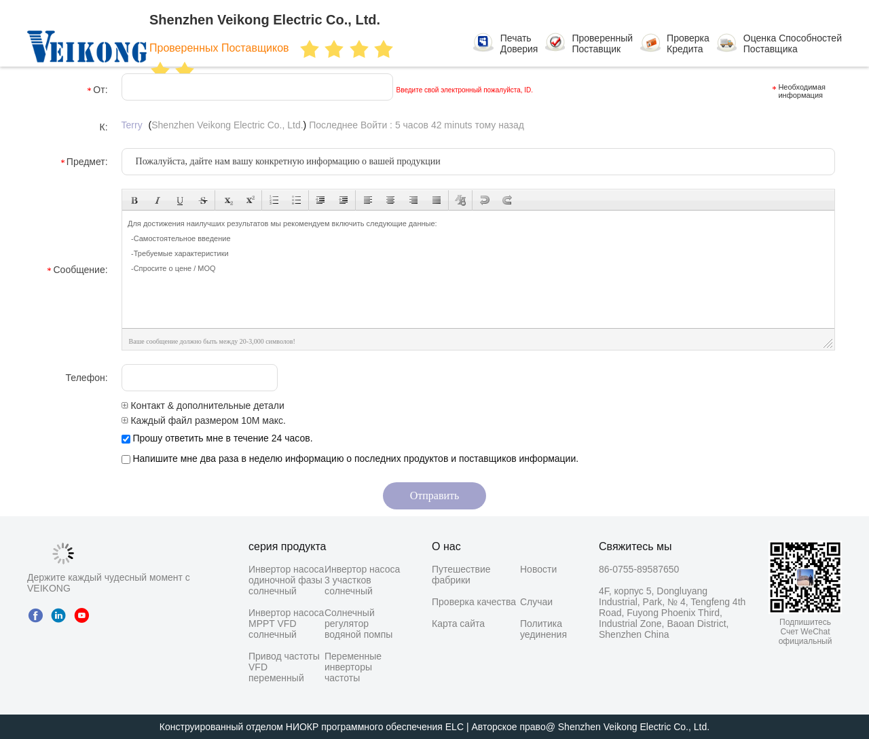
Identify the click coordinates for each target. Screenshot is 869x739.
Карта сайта (458, 623)
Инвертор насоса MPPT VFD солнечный (286, 623)
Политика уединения (543, 629)
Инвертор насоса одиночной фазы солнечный (286, 580)
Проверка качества (474, 601)
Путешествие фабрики (461, 574)
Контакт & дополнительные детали (203, 405)
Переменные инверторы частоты (353, 667)
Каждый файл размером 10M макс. (204, 420)
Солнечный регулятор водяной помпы (358, 623)
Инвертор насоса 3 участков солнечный (362, 580)
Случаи (536, 601)
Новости (538, 569)
